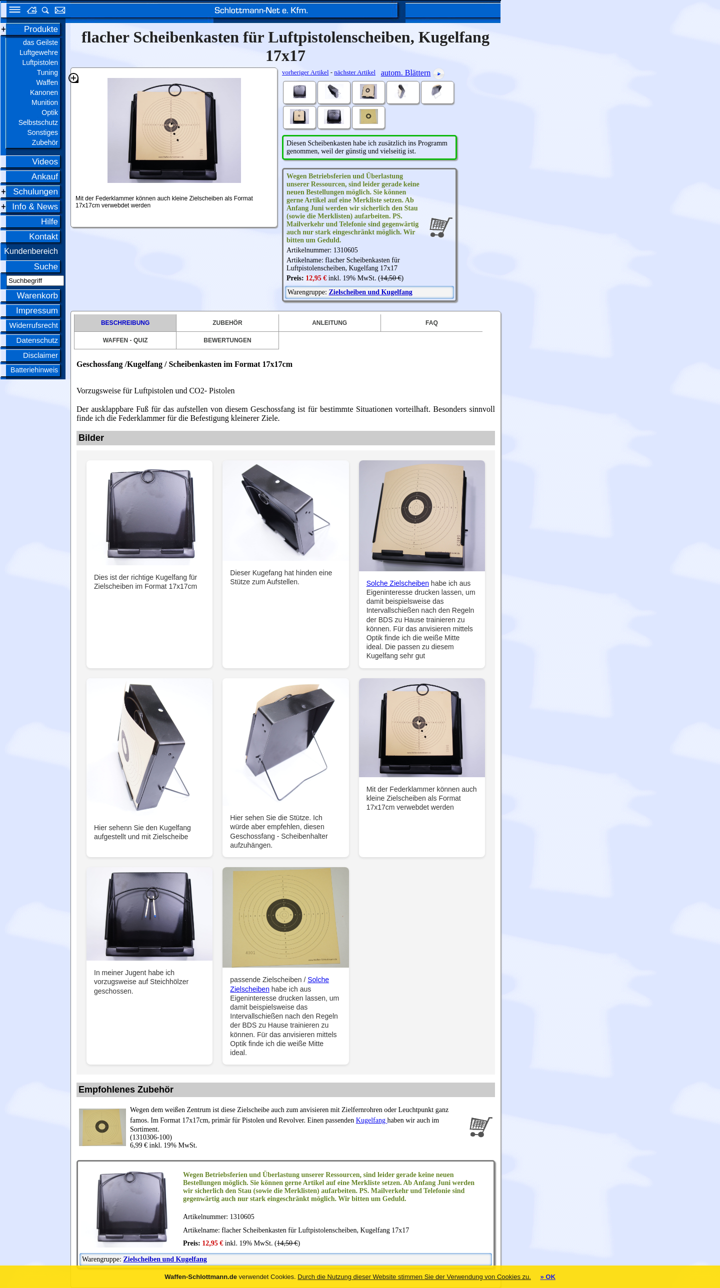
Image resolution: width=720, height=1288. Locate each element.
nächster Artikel (355, 72)
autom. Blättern (406, 72)
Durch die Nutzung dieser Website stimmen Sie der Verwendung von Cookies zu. (414, 1277)
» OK (547, 1277)
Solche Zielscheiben (397, 583)
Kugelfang (372, 1120)
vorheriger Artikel (305, 72)
